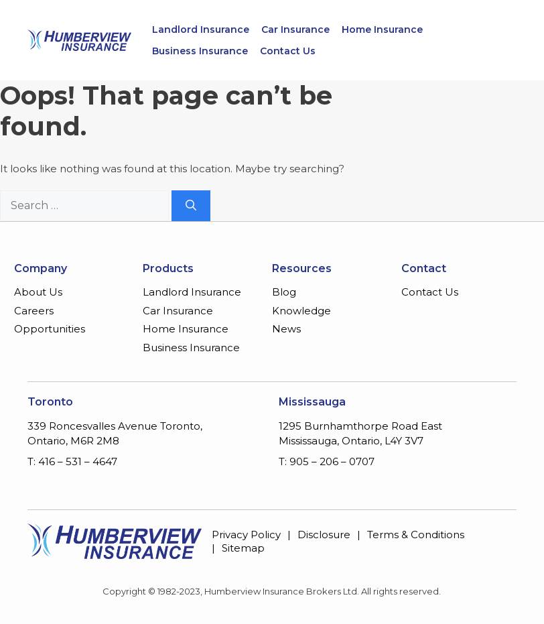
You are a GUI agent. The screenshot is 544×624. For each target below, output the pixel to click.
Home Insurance (382, 29)
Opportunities (49, 328)
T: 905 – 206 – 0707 (327, 461)
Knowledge (301, 310)
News (286, 328)
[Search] (191, 205)
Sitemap (243, 548)
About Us (38, 292)
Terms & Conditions (415, 534)
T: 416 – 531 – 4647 (72, 461)
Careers (34, 310)
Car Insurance (295, 29)
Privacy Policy (246, 534)
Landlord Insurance (200, 29)
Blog (284, 292)
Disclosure (323, 534)
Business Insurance (200, 51)
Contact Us (288, 51)
